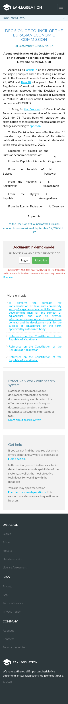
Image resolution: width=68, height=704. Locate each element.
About (7, 542)
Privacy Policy (11, 611)
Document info (14, 18)
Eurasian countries (14, 647)
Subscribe (40, 260)
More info (8, 277)
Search (7, 533)
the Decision (32, 109)
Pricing (7, 586)
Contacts (8, 639)
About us (8, 630)
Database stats (12, 559)
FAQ (6, 594)
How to (7, 550)
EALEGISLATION (22, 7)
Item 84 (26, 82)
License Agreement (14, 567)
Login (24, 260)
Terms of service (13, 603)
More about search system (24, 419)
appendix (35, 126)
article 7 (31, 69)
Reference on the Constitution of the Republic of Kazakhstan (35, 337)
